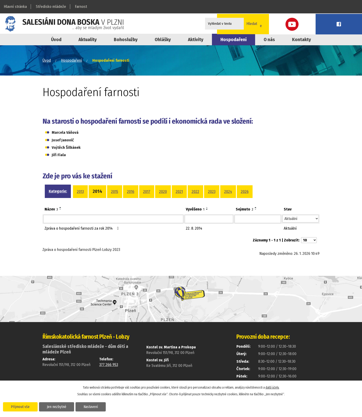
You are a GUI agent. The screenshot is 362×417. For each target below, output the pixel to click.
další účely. (272, 387)
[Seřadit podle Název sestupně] (60, 209)
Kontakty (301, 39)
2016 (130, 191)
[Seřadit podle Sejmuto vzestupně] (255, 207)
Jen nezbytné (59, 406)
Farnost (81, 6)
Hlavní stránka (15, 6)
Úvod (56, 39)
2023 (211, 191)
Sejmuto (244, 209)
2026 (245, 191)
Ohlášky (163, 39)
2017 (146, 191)
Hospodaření (71, 60)
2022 (195, 191)
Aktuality (87, 39)
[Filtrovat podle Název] (113, 219)
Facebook (351, 23)
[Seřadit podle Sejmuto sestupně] (255, 209)
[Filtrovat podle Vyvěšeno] (209, 219)
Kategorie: (58, 191)
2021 (179, 191)
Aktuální (290, 228)
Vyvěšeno (195, 209)
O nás (269, 39)
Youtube (330, 23)
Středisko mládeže (51, 6)
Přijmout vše (21, 406)
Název (51, 209)
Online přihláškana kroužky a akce (298, 23)
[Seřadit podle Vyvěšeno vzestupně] (207, 207)
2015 (114, 191)
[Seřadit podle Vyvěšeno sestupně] (207, 209)
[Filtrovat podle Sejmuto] (258, 219)
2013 (80, 191)
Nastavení (95, 406)
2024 (228, 191)
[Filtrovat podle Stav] (300, 219)
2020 (163, 191)
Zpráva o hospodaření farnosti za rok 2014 (83, 228)
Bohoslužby (126, 39)
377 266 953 (108, 364)
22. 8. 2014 (194, 228)
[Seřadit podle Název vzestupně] (60, 207)
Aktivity (195, 39)
